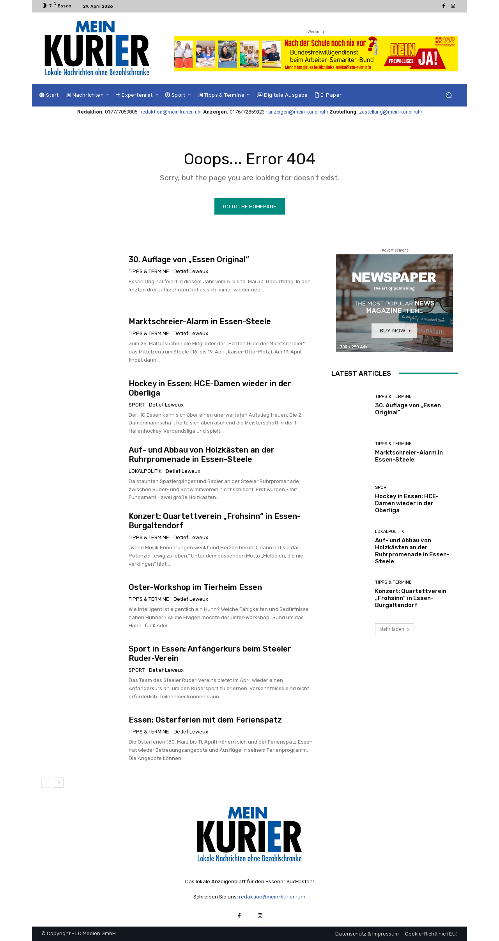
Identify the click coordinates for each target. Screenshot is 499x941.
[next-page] (59, 783)
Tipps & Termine (149, 271)
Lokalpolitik (145, 471)
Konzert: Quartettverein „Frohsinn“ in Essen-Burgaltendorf (410, 598)
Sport (137, 404)
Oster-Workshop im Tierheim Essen (195, 587)
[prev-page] (46, 783)
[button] (448, 95)
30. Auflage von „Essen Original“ (189, 259)
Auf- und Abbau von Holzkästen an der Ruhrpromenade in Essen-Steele (201, 454)
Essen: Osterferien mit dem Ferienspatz (205, 719)
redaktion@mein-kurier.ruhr (171, 112)
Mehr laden (394, 629)
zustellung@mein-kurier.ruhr (390, 112)
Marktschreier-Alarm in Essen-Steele (200, 321)
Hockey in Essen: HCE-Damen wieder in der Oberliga (407, 503)
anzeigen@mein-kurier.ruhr (298, 112)
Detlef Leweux (190, 271)
